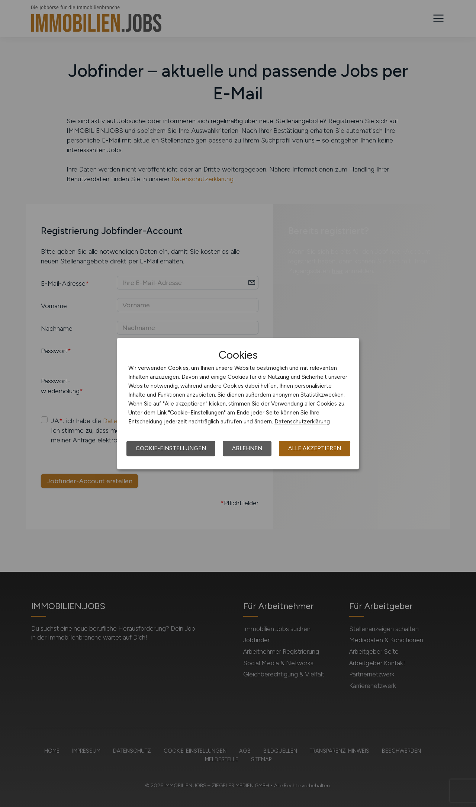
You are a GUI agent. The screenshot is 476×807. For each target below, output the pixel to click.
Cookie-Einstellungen (171, 448)
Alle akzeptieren (314, 448)
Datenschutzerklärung (302, 421)
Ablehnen (247, 448)
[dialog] (238, 404)
